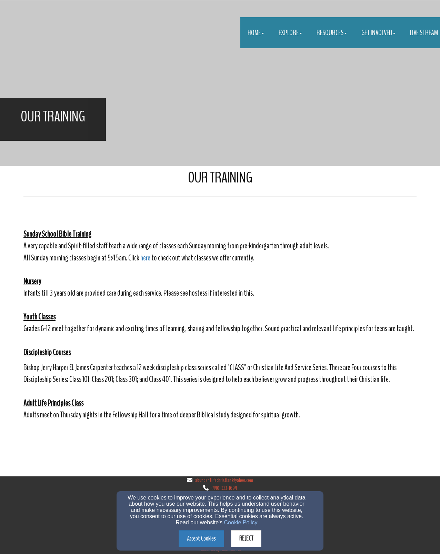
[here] (145, 259)
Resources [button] (332, 33)
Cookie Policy (241, 522)
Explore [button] (290, 33)
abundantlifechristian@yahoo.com (224, 480)
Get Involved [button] (378, 33)
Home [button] (256, 33)
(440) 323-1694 (224, 488)
